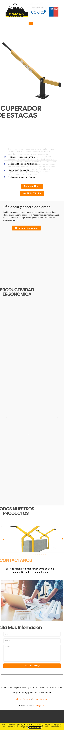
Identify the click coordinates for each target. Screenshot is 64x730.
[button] (30, 23)
